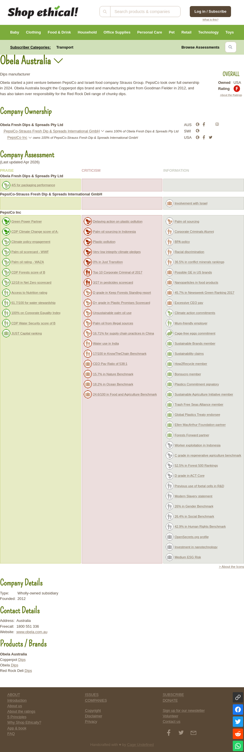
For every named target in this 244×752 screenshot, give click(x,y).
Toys (230, 32)
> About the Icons (231, 566)
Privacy (91, 721)
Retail (186, 32)
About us (14, 706)
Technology (208, 32)
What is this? (210, 19)
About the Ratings (231, 95)
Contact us (171, 721)
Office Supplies (117, 32)
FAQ (11, 733)
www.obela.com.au (31, 632)
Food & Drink (59, 32)
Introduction (17, 700)
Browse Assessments (200, 47)
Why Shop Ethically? (24, 722)
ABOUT (13, 694)
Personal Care (149, 32)
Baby (14, 32)
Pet (171, 32)
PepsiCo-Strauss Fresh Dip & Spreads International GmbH (52, 131)
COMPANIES (96, 700)
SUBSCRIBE (173, 694)
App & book (17, 728)
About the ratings (21, 711)
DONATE (170, 700)
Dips (22, 659)
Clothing (33, 32)
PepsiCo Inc (17, 137)
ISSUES (92, 694)
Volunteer (170, 716)
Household (87, 32)
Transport (64, 47)
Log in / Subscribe (210, 11)
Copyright (93, 710)
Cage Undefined (140, 744)
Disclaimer (93, 716)
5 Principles (17, 717)
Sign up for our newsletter (184, 710)
